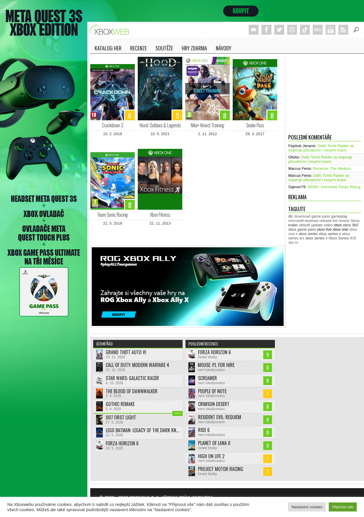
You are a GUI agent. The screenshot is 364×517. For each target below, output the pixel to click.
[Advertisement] (324, 93)
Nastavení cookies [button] (306, 507)
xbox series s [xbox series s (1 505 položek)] (330, 234)
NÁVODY (223, 48)
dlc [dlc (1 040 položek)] (290, 216)
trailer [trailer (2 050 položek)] (293, 225)
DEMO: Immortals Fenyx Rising (334, 187)
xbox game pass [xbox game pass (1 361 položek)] (302, 229)
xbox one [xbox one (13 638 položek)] (340, 229)
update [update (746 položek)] (317, 225)
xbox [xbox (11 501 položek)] (338, 225)
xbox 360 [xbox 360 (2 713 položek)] (350, 225)
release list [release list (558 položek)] (328, 220)
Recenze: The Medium (332, 168)
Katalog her (108, 48)
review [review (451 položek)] (343, 220)
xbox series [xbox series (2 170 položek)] (308, 234)
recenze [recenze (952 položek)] (311, 220)
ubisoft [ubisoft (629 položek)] (304, 225)
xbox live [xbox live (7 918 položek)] (324, 229)
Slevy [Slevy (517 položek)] (355, 220)
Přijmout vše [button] (342, 507)
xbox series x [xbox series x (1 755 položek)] (316, 238)
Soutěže (164, 48)
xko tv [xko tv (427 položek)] (293, 242)
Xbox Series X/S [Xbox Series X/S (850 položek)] (342, 238)
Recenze (138, 48)
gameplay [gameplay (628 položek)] (339, 216)
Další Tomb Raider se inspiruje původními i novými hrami (321, 148)
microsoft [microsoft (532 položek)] (296, 220)
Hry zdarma (194, 48)
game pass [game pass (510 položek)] (321, 216)
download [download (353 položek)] (302, 216)
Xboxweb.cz (111, 30)
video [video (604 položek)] (328, 225)
